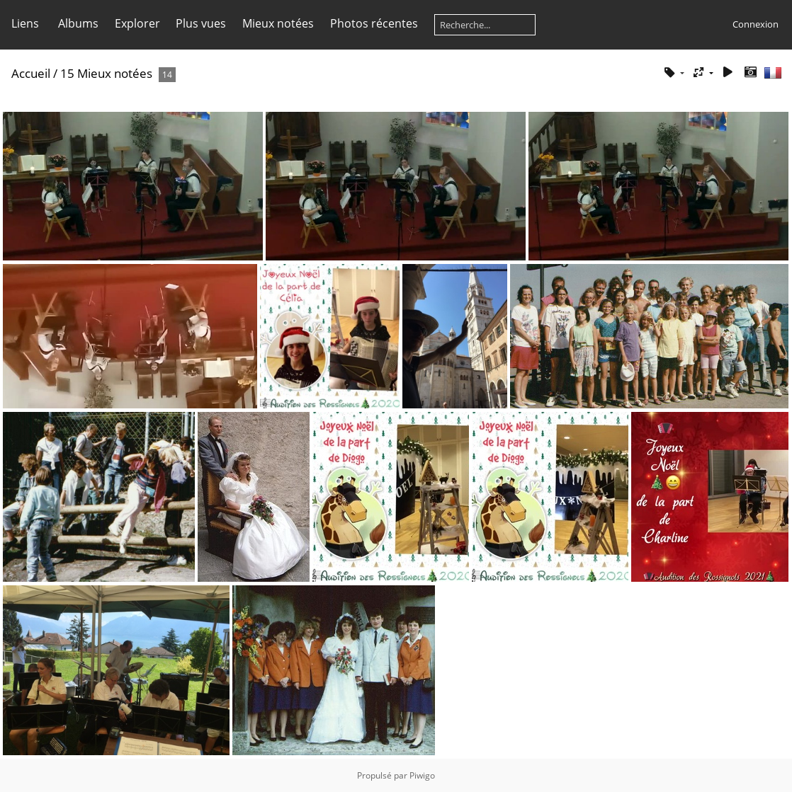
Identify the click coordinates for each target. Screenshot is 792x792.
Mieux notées (278, 23)
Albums (78, 23)
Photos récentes (374, 23)
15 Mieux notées (106, 73)
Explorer (137, 23)
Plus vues (201, 23)
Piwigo (422, 775)
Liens (25, 23)
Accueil (30, 73)
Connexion (755, 24)
